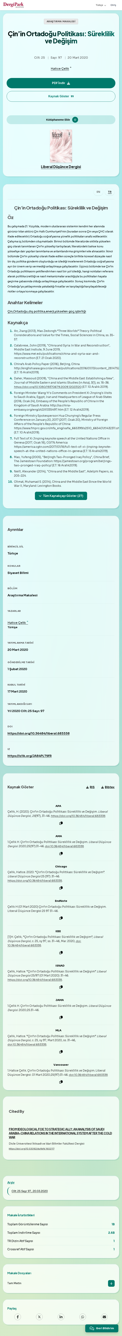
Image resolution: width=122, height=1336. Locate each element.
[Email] (104, 1319)
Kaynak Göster (61, 96)
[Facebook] (17, 1319)
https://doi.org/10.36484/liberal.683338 (39, 735)
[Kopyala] (61, 825)
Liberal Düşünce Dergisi (61, 168)
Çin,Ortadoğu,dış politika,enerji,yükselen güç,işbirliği (47, 313)
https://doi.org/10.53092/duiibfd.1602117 (31, 1151)
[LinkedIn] (61, 1319)
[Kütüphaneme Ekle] (61, 120)
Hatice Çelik (60, 69)
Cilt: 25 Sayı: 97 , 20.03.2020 (30, 1193)
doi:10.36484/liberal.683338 (64, 848)
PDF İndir (61, 83)
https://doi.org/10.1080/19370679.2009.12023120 (48, 388)
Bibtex (107, 789)
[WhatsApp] (82, 1319)
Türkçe (101, 5)
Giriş (113, 5)
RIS (90, 789)
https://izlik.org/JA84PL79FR (30, 758)
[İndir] (111, 1286)
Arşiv (11, 1185)
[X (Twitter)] (39, 1319)
